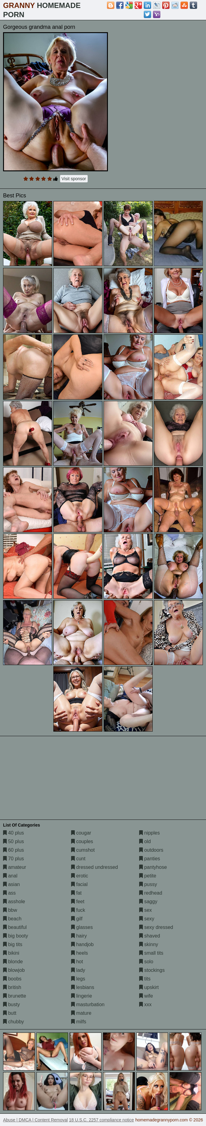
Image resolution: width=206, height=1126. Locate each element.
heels (79, 953)
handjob (82, 944)
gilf (76, 918)
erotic (79, 875)
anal (10, 875)
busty (11, 1004)
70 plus (13, 858)
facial (79, 884)
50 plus (13, 841)
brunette (14, 996)
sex (145, 910)
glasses (82, 927)
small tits (151, 953)
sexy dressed (156, 927)
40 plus (13, 832)
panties (149, 858)
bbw (10, 910)
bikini (11, 953)
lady (78, 970)
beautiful (15, 927)
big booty (15, 935)
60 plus (13, 850)
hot (77, 961)
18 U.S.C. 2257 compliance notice (101, 1119)
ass (9, 893)
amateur (14, 867)
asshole (14, 901)
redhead (150, 893)
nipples (149, 832)
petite (147, 875)
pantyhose (153, 867)
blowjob (14, 970)
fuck (78, 910)
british (12, 987)
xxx (145, 1004)
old (145, 841)
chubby (13, 1021)
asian (11, 884)
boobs (12, 978)
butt (9, 1013)
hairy (79, 935)
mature (81, 1013)
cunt (78, 858)
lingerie (81, 996)
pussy (148, 884)
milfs (78, 1021)
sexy (146, 918)
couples (82, 841)
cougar (81, 832)
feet (77, 901)
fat (76, 893)
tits (145, 978)
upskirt (149, 987)
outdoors (151, 850)
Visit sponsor (74, 178)
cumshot (83, 850)
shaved (149, 935)
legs (78, 978)
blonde (13, 961)
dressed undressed (94, 867)
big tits (12, 944)
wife (146, 996)
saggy (148, 901)
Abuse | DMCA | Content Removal (35, 1119)
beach (12, 918)
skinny (148, 944)
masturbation (88, 1004)
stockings (152, 970)
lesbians (82, 987)
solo (146, 961)
